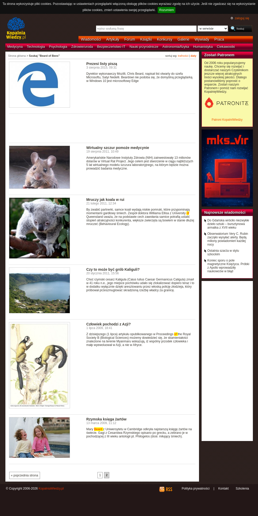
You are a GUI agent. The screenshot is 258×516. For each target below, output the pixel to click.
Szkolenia (242, 488)
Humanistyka (203, 47)
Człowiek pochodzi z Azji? (108, 324)
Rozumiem (166, 10)
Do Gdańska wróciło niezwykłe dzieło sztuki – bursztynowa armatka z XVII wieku (228, 224)
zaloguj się (242, 18)
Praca (219, 39)
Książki (146, 39)
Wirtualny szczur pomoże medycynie (117, 148)
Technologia (36, 47)
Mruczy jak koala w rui (105, 200)
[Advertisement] (102, 127)
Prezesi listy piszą (101, 64)
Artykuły (112, 39)
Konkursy (164, 39)
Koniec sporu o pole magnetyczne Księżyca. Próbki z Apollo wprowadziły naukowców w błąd (228, 266)
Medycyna (15, 47)
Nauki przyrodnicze (144, 47)
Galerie (183, 39)
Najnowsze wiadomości (225, 212)
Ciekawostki (226, 47)
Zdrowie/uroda (82, 47)
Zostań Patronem (219, 55)
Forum (129, 39)
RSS (168, 489)
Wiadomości (91, 39)
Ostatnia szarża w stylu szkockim (223, 252)
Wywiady (202, 39)
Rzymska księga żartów (106, 419)
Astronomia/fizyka (175, 47)
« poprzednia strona (24, 475)
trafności (183, 55)
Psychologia (58, 47)
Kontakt (223, 488)
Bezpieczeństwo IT (111, 47)
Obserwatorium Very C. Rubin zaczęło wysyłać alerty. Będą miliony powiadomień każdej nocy (227, 239)
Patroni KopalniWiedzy (227, 119)
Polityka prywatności (196, 488)
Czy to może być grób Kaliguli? (113, 269)
